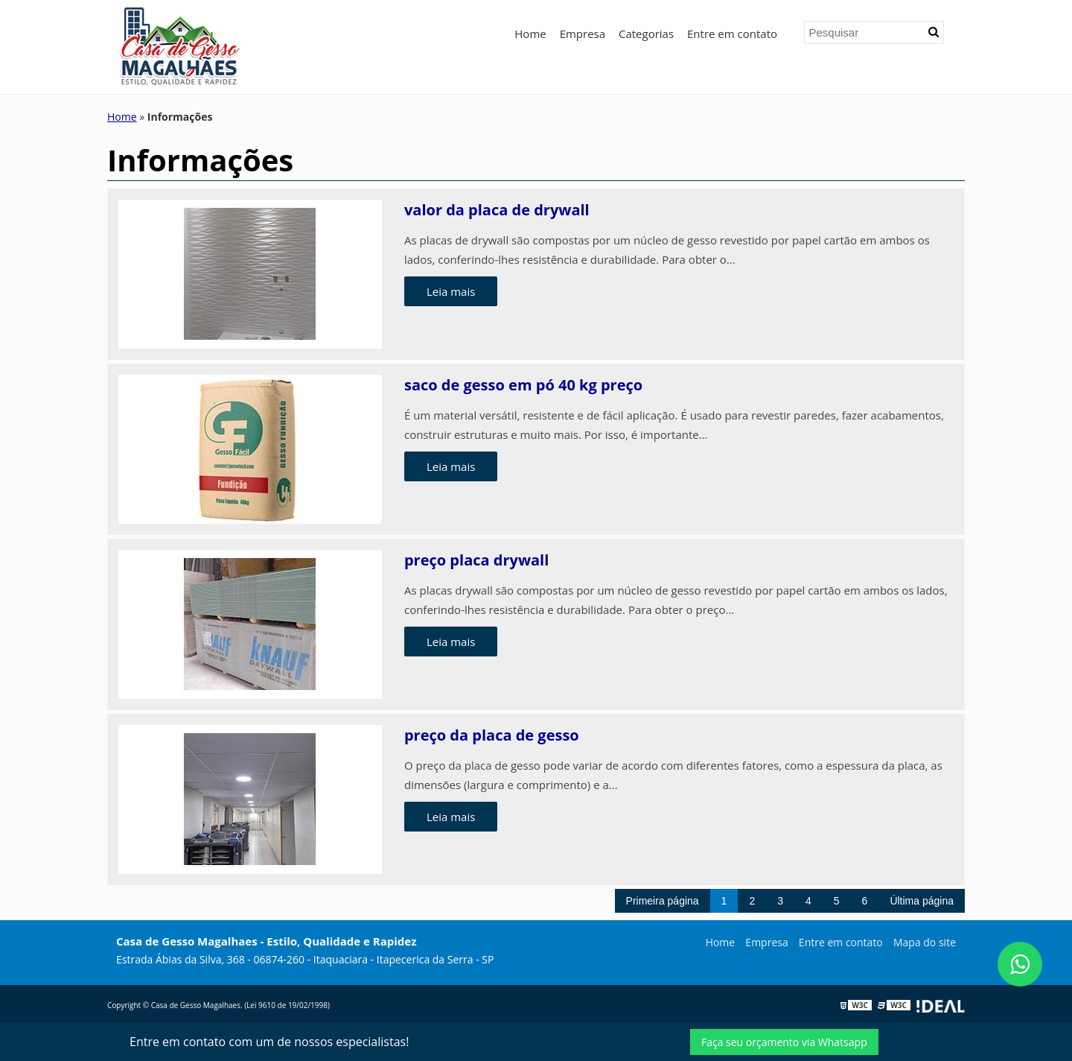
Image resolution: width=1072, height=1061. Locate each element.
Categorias (646, 33)
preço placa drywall (476, 560)
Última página (922, 901)
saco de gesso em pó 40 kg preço (523, 385)
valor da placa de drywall (497, 210)
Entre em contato (732, 33)
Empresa (582, 33)
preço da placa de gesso (491, 735)
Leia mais (451, 291)
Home (530, 33)
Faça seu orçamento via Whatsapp (784, 1042)
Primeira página (662, 901)
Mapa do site (924, 942)
